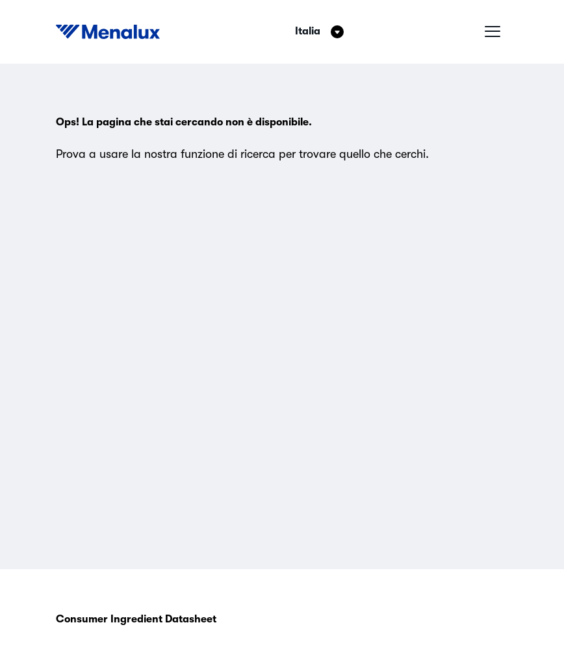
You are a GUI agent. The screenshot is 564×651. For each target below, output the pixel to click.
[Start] (108, 32)
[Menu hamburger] (492, 31)
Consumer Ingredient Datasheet (136, 619)
